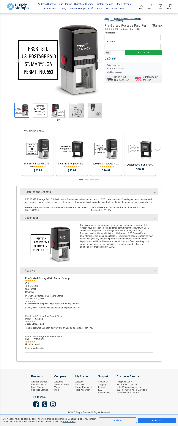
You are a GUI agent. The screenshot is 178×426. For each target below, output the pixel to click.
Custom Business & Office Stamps (127, 19)
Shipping (102, 384)
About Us (58, 381)
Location (110, 41)
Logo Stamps (37, 387)
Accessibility (104, 392)
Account (79, 381)
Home (107, 19)
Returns (101, 387)
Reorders (79, 384)
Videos (57, 387)
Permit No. (111, 32)
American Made (61, 384)
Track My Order (82, 390)
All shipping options (115, 72)
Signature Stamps (39, 390)
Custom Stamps (38, 384)
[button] (81, 179)
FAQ (100, 390)
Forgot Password (83, 387)
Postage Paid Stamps (116, 21)
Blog (56, 390)
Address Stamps (39, 381)
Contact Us (103, 381)
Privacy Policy (69, 421)
